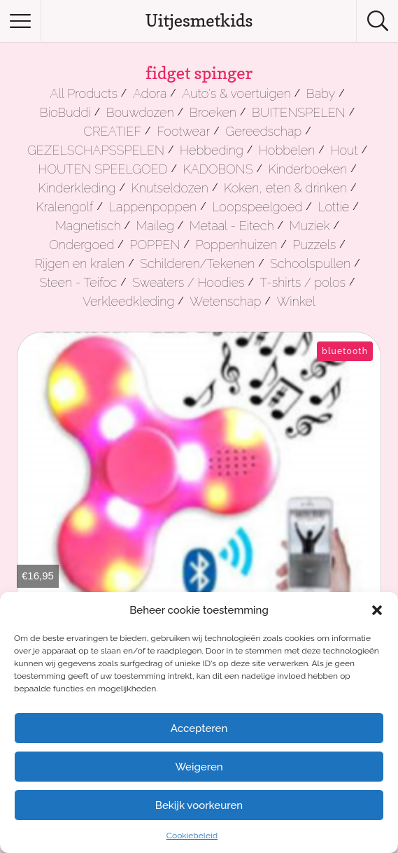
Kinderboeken (308, 169)
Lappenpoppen (153, 206)
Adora (149, 93)
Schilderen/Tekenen (197, 263)
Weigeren (198, 767)
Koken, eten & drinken (285, 188)
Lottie (333, 206)
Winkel (295, 301)
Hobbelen (287, 150)
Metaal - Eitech (232, 225)
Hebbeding (211, 150)
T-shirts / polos (303, 282)
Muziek (310, 225)
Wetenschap (225, 301)
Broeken (213, 112)
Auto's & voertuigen (236, 93)
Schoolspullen (310, 263)
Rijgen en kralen (79, 263)
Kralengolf (64, 206)
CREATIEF (112, 131)
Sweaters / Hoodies (188, 282)
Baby (320, 93)
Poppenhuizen (237, 244)
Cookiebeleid (192, 835)
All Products (84, 93)
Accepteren (199, 728)
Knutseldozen (169, 188)
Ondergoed (81, 244)
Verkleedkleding (128, 301)
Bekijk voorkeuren (199, 805)
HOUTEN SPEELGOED (102, 169)
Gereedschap (263, 131)
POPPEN (154, 244)
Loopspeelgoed (257, 206)
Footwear (183, 131)
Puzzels (314, 244)
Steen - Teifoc (78, 282)
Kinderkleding (77, 188)
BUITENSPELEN (299, 112)
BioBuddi (65, 112)
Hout (343, 150)
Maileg (155, 225)
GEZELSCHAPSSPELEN (95, 150)
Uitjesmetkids (199, 20)
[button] (377, 610)
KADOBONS (218, 169)
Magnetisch (88, 225)
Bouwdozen (140, 112)
